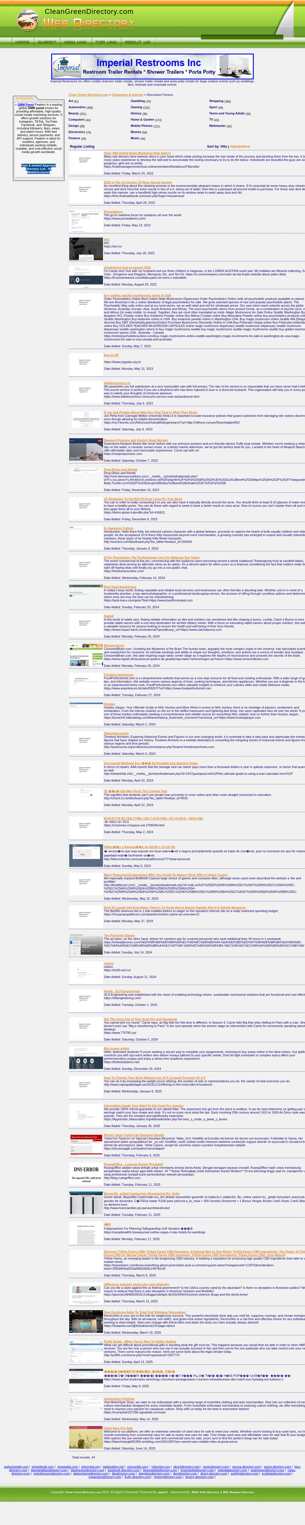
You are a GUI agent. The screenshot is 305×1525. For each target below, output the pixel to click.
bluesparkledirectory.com (160, 1470)
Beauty (74, 113)
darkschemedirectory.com (90, 1473)
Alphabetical (240, 147)
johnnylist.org (90, 1466)
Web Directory (209, 1492)
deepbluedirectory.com (153, 1473)
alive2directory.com (186, 1466)
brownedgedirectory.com (197, 1470)
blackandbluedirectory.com (49, 1470)
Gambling (138, 101)
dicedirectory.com (185, 1473)
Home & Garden (142, 119)
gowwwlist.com (67, 1466)
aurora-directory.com (246, 1466)
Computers (77, 119)
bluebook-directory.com (124, 1470)
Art (71, 101)
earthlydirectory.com (244, 1473)
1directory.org (160, 1466)
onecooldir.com (137, 1466)
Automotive (77, 107)
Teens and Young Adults (227, 113)
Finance (74, 138)
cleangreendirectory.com (267, 1470)
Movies (136, 132)
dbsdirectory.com (123, 1473)
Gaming (136, 107)
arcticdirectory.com (216, 1466)
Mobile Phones (142, 125)
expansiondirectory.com (105, 1476)
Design (74, 125)
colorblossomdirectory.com (51, 1473)
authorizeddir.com (16, 1466)
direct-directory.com (213, 1473)
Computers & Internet (127, 94)
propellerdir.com (43, 1466)
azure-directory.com (277, 1466)
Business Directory (242, 1492)
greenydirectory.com (168, 1476)
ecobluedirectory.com (276, 1473)
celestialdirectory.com (232, 1470)
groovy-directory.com (199, 1476)
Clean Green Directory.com (88, 94)
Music (135, 138)
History (136, 113)
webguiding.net (113, 1466)
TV (211, 119)
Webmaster (217, 125)
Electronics (77, 132)
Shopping (216, 101)
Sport (213, 107)
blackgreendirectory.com (87, 1470)
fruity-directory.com (137, 1476)
